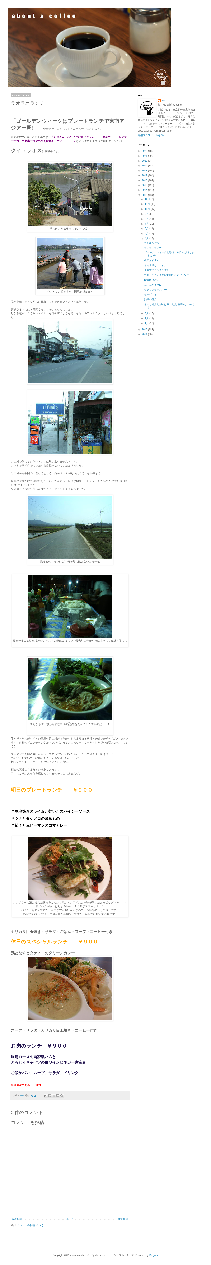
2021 (145, 156)
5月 (147, 233)
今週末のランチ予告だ (156, 270)
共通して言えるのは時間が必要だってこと (168, 274)
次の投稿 (17, 1219)
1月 (147, 323)
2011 (145, 334)
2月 (147, 318)
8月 (147, 218)
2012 (145, 329)
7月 (147, 223)
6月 (147, 228)
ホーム (70, 1219)
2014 (145, 190)
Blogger (153, 1255)
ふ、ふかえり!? (152, 284)
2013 (145, 195)
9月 (147, 213)
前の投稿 (123, 1219)
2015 (145, 185)
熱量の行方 (150, 299)
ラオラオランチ (153, 247)
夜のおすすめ (151, 260)
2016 (145, 180)
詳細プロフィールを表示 (151, 135)
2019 (145, 165)
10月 (148, 209)
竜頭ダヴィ (150, 294)
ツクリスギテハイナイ (156, 289)
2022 (145, 151)
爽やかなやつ (151, 242)
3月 (147, 313)
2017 (145, 175)
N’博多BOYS (151, 280)
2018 (145, 170)
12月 (148, 199)
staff (164, 100)
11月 (148, 204)
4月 (147, 238)
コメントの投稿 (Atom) (30, 1225)
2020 (145, 160)
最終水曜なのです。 (155, 265)
